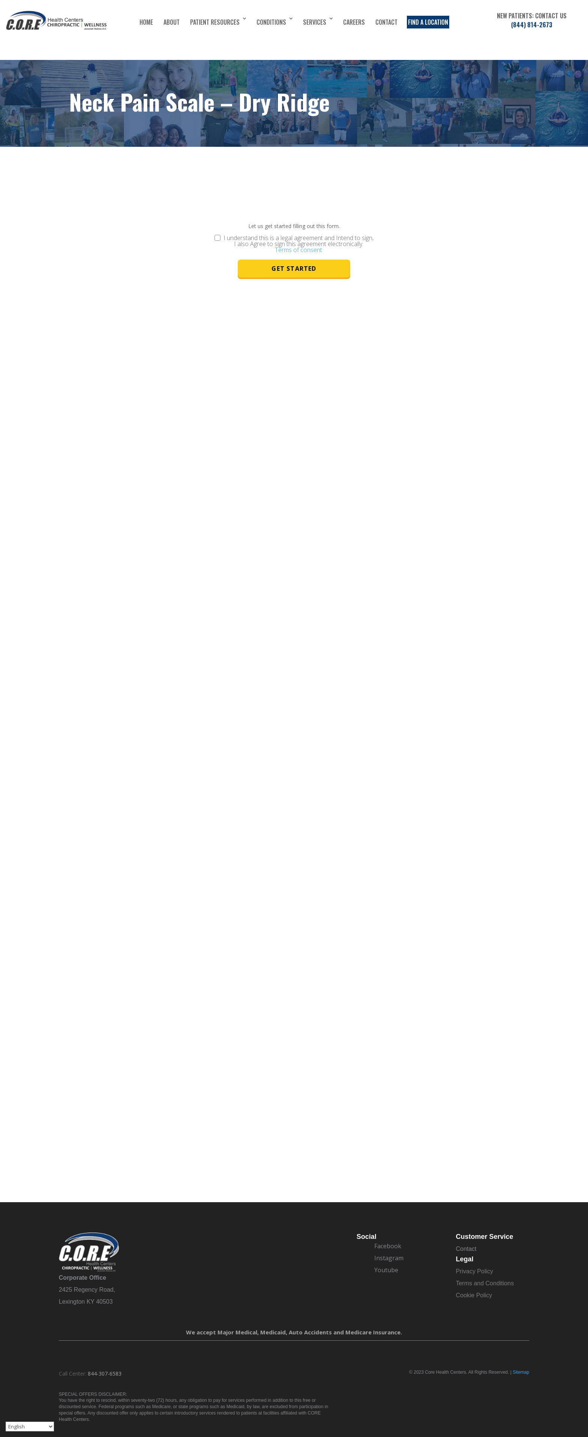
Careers (354, 22)
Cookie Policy (474, 1295)
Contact (386, 22)
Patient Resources (215, 22)
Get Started (294, 268)
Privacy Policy (474, 1271)
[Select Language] (30, 1426)
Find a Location (428, 22)
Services (314, 22)
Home (146, 22)
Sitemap (521, 1372)
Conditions (271, 22)
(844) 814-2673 (531, 24)
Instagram (389, 1258)
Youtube (386, 1270)
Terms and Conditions (485, 1283)
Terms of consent (298, 250)
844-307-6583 (105, 1373)
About (172, 22)
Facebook (387, 1246)
